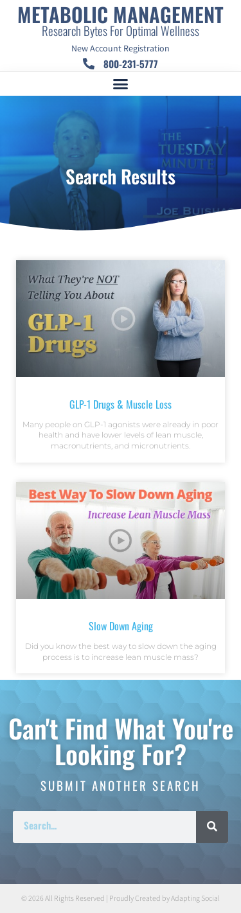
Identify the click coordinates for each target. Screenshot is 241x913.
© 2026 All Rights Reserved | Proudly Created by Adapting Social (120, 898)
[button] (121, 84)
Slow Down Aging (121, 626)
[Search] (212, 827)
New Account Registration (120, 49)
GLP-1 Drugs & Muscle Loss (120, 404)
